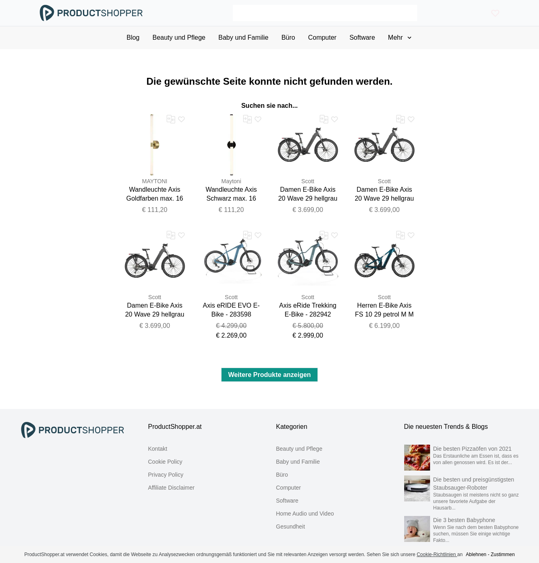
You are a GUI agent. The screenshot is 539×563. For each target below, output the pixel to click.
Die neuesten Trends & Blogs (446, 426)
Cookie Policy (165, 461)
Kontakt (157, 448)
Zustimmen (503, 554)
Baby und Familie (298, 461)
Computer (288, 487)
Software (287, 500)
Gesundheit (290, 526)
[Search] (325, 13)
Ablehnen (476, 554)
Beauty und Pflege (299, 448)
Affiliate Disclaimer (171, 487)
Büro (282, 474)
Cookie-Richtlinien (437, 554)
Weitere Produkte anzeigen (269, 374)
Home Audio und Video (305, 513)
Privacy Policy (165, 474)
